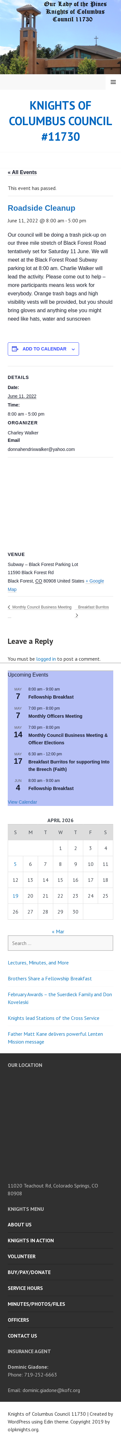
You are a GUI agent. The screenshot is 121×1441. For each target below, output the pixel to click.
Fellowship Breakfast (51, 697)
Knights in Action (31, 1240)
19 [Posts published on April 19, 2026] (15, 895)
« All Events (22, 172)
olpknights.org (23, 1429)
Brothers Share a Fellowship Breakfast (50, 978)
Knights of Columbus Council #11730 (60, 121)
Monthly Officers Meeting (55, 716)
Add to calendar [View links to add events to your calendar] (44, 348)
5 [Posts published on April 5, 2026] (15, 864)
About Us (20, 1224)
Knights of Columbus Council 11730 (47, 1414)
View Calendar (22, 802)
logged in (46, 659)
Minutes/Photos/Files (36, 1304)
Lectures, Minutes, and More (38, 962)
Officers (18, 1320)
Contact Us (22, 1335)
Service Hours (25, 1288)
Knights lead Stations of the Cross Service (53, 1018)
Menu (113, 82)
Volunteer (21, 1256)
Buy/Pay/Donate (29, 1272)
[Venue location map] (60, 504)
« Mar (58, 931)
